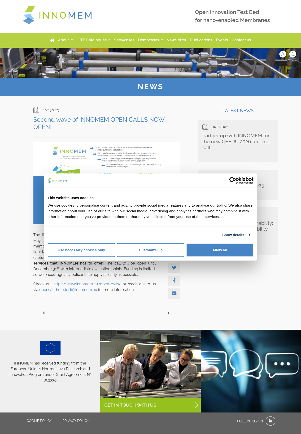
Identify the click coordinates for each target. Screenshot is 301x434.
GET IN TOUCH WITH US (151, 405)
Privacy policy (75, 421)
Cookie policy (39, 421)
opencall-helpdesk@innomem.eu (68, 289)
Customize (150, 250)
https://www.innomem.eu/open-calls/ (87, 284)
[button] (285, 54)
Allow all (220, 250)
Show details (233, 235)
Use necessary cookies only (81, 250)
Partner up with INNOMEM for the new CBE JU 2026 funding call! (236, 141)
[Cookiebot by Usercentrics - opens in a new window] (232, 180)
